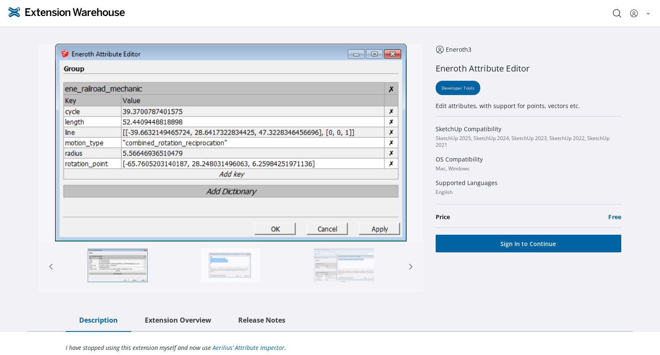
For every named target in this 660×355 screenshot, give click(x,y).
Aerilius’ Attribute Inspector (249, 348)
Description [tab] (98, 320)
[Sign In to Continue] (528, 243)
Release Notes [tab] (261, 320)
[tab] (117, 266)
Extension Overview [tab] (178, 320)
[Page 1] (117, 266)
